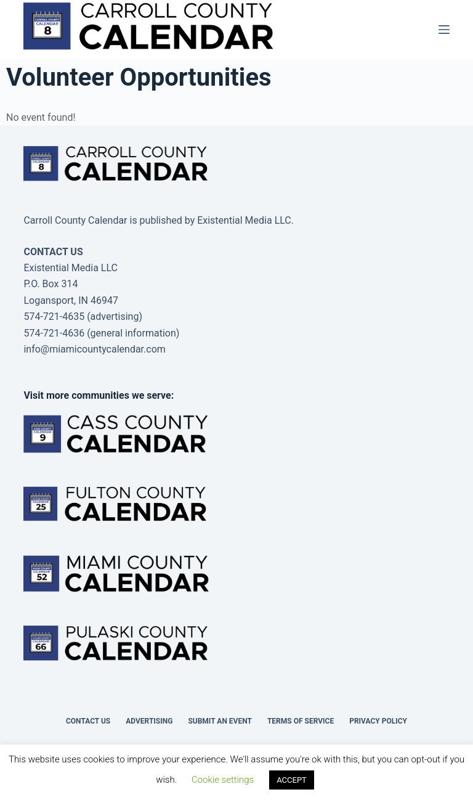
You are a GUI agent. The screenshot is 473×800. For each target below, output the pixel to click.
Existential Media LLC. (245, 220)
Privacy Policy (378, 721)
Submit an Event (220, 721)
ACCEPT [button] (292, 780)
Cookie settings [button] (223, 779)
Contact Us (88, 721)
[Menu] (444, 29)
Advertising (149, 721)
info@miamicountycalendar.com (94, 349)
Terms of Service (300, 721)
